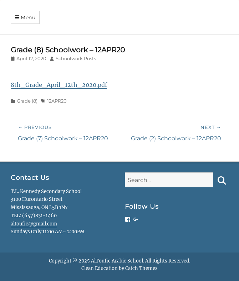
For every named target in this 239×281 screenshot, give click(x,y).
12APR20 (57, 101)
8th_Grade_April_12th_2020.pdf (59, 84)
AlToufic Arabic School (117, 261)
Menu (28, 17)
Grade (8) (27, 101)
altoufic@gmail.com (34, 224)
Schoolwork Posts (76, 58)
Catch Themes (141, 268)
